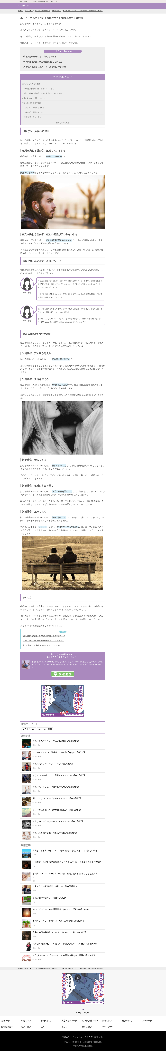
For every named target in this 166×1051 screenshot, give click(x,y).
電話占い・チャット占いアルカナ (77, 1036)
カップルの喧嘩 (45, 729)
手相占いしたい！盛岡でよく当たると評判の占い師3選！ (58, 920)
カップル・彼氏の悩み (42, 11)
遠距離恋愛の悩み (90, 1020)
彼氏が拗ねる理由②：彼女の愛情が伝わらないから (43, 93)
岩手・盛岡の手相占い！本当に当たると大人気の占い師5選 (59, 932)
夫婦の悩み (107, 1020)
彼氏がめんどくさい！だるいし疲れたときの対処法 (56, 740)
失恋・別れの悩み (69, 1020)
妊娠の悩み (148, 1020)
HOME (20, 11)
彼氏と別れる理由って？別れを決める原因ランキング (44, 636)
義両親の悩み (7, 1026)
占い (43, 1026)
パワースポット (109, 1026)
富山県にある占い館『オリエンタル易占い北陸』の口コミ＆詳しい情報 (65, 850)
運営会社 (98, 1036)
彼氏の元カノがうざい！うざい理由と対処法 (53, 763)
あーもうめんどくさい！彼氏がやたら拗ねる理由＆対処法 (83, 11)
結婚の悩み (6, 1020)
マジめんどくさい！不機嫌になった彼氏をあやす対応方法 (59, 752)
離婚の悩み (127, 1020)
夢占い (64, 1026)
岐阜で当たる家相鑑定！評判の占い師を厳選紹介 (55, 886)
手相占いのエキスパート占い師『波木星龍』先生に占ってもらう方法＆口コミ (67, 875)
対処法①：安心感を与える (34, 107)
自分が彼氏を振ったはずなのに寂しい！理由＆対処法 (57, 809)
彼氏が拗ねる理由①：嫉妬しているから (39, 88)
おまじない (87, 1026)
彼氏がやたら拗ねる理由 (31, 84)
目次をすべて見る (62, 122)
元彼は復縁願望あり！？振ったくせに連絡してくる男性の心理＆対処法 (65, 943)
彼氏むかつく (56, 11)
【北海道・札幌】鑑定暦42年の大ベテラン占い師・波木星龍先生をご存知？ (67, 862)
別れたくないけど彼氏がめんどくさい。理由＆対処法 (57, 798)
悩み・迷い (29, 11)
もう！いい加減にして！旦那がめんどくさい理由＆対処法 (59, 775)
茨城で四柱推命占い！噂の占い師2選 (49, 897)
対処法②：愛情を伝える (33, 112)
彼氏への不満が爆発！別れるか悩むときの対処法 (55, 832)
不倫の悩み (26, 1020)
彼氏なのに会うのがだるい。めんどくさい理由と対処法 (58, 821)
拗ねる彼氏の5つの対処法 (31, 103)
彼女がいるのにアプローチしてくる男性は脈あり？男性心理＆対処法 (64, 955)
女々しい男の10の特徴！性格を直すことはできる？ (43, 640)
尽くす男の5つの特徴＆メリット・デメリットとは (43, 645)
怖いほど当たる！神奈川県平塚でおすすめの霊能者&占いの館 (61, 909)
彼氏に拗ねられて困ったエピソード (35, 98)
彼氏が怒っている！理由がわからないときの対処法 (56, 786)
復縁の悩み (46, 1020)
